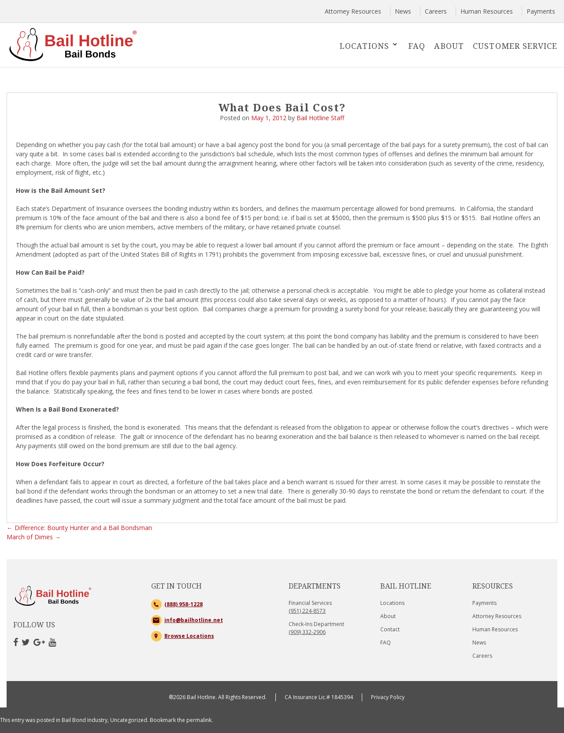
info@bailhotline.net (193, 620)
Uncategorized (128, 720)
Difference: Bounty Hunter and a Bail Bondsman (79, 527)
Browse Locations (189, 636)
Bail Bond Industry (85, 720)
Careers (436, 11)
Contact (390, 629)
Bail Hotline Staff (320, 118)
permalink (199, 720)
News (403, 11)
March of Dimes (34, 537)
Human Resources (486, 11)
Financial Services (310, 607)
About (449, 46)
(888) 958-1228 (183, 604)
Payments (541, 11)
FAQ (416, 46)
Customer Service (515, 46)
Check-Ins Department (316, 628)
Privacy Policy (387, 697)
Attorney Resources (353, 11)
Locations (364, 46)
